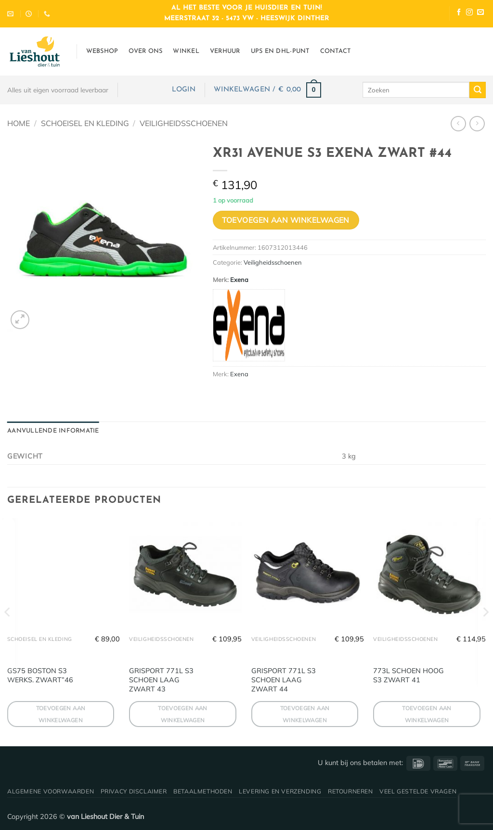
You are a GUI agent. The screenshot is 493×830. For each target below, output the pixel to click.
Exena (239, 279)
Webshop (102, 51)
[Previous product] (476, 123)
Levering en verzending (280, 791)
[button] (183, 89)
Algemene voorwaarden (50, 791)
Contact (335, 51)
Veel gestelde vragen (417, 791)
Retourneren (350, 791)
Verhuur (225, 51)
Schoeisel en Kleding (85, 123)
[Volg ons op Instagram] (469, 13)
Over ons (145, 51)
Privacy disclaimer (134, 791)
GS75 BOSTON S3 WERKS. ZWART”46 (40, 675)
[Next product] (458, 123)
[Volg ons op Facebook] (458, 13)
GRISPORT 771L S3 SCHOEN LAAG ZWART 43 (161, 679)
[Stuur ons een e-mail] (480, 13)
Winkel (186, 51)
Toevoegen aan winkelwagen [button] (61, 714)
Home (18, 123)
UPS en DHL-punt (280, 51)
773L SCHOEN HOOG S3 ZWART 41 (408, 675)
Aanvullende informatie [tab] (53, 431)
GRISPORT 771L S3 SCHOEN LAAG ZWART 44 (283, 679)
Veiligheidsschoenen (184, 123)
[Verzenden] (477, 90)
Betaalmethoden (203, 791)
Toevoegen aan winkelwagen (286, 220)
